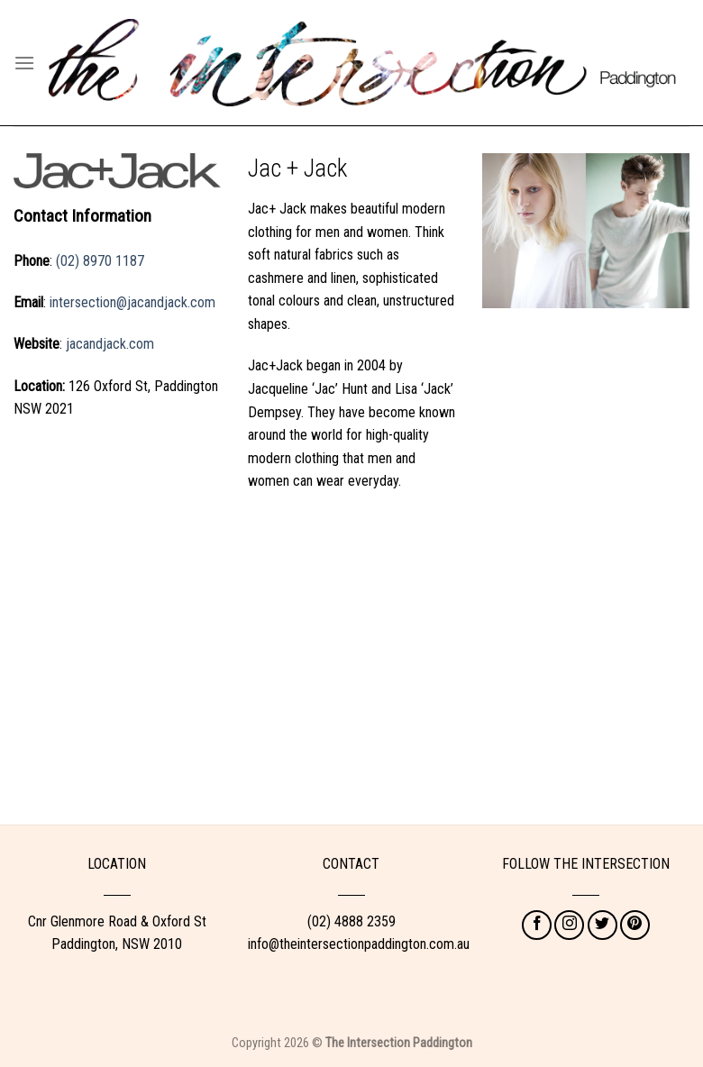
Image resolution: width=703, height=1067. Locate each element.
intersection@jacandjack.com (132, 302)
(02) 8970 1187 (100, 260)
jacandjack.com (110, 343)
